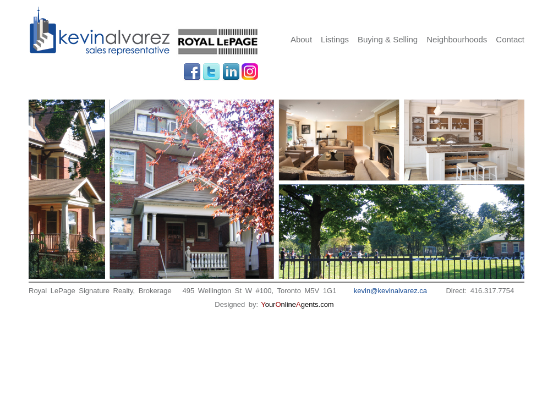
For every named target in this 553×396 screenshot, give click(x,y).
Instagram (250, 72)
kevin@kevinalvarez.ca (390, 291)
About (301, 39)
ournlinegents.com (297, 304)
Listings (335, 39)
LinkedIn (231, 72)
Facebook (192, 72)
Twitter (211, 72)
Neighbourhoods (456, 39)
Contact (510, 39)
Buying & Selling (388, 39)
